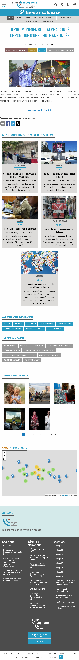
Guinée (32, 50)
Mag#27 (59, 563)
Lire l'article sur (39, 110)
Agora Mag (59, 541)
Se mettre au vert (32, 360)
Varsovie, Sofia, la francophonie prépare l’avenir (39, 557)
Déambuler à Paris (12, 350)
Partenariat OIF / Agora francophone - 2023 (39, 566)
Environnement (50, 17)
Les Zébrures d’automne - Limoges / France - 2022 (39, 582)
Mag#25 (59, 572)
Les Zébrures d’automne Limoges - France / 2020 (39, 574)
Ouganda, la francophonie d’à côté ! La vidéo (13, 552)
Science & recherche (64, 17)
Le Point (50, 44)
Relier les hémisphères (49, 355)
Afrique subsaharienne (16, 50)
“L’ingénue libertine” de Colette (65, 607)
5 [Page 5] (37, 434)
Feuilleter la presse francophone (39, 350)
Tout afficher (52, 434)
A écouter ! (8, 545)
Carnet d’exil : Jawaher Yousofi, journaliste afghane (12, 572)
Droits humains (38, 17)
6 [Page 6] (40, 434)
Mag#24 (59, 576)
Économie (18, 17)
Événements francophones (34, 543)
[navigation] (4, 4)
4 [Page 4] (33, 434)
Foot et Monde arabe (65, 602)
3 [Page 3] (30, 434)
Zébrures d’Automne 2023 (38, 550)
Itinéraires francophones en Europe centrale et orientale (37, 596)
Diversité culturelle (32, 21)
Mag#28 (59, 559)
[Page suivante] (44, 434)
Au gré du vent (10, 345)
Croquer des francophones (61, 50)
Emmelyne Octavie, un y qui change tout (65, 596)
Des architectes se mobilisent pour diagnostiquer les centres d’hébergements (11, 562)
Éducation (27, 17)
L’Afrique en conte (37, 589)
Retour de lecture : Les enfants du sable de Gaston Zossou (65, 583)
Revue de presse (9, 541)
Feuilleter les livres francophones (19, 355)
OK (61, 657)
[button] (26, 466)
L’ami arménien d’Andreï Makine (62, 590)
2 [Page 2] (26, 434)
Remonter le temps (12, 360)
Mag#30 (59, 550)
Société (10, 17)
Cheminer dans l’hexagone (31, 345)
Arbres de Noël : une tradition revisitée (12, 580)
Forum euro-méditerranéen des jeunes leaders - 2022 (39, 605)
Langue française (47, 21)
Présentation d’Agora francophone (39, 635)
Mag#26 (59, 567)
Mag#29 (59, 554)
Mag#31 (59, 545)
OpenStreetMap (65, 495)
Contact (39, 641)
